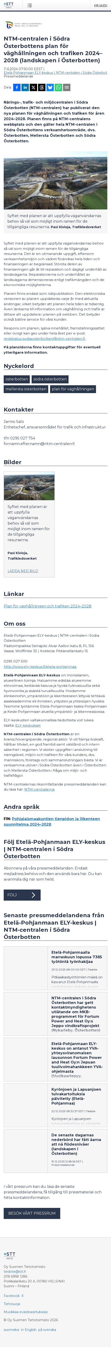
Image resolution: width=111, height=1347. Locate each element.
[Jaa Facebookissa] (17, 88)
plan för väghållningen (73, 389)
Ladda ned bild (23, 571)
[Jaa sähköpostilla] (66, 88)
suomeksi (11, 1330)
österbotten (17, 379)
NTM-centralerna (39, 789)
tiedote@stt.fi (15, 1271)
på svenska (47, 1330)
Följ (22, 895)
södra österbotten (50, 379)
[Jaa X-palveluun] (33, 88)
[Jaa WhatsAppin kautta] (58, 88)
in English (28, 1330)
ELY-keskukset (28, 725)
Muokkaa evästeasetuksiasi (26, 1312)
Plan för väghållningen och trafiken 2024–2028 (47, 606)
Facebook (12, 1296)
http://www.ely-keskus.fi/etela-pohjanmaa (40, 666)
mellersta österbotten (26, 389)
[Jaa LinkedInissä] (25, 88)
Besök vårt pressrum (32, 1213)
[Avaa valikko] (30, 5)
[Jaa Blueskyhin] (50, 88)
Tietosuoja (12, 1304)
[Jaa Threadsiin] (41, 88)
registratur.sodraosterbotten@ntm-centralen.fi (44, 338)
